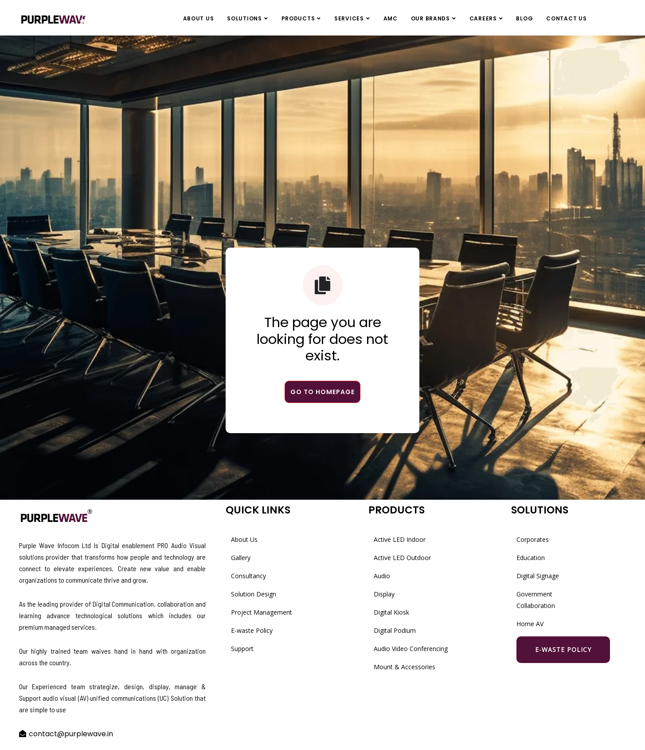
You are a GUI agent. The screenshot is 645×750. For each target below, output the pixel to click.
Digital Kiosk (391, 612)
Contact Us (566, 18)
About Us (198, 18)
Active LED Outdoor (402, 557)
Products (298, 18)
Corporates (532, 539)
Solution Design (253, 594)
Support (242, 648)
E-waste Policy (252, 630)
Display (384, 594)
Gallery (240, 557)
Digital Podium (395, 630)
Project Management (261, 612)
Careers (483, 18)
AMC (390, 18)
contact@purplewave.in (71, 734)
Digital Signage (537, 576)
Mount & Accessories (404, 667)
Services (349, 18)
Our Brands (430, 18)
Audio (382, 576)
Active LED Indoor (400, 539)
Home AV (529, 624)
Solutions (244, 18)
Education (530, 557)
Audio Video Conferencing (411, 648)
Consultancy (248, 576)
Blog (524, 18)
